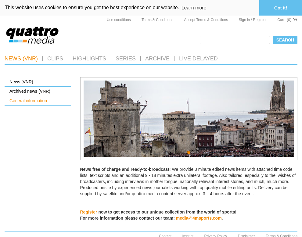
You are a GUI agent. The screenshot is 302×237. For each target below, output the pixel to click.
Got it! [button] (280, 7)
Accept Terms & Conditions (206, 20)
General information (28, 100)
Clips (55, 58)
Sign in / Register (253, 20)
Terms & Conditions (157, 20)
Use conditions (119, 20)
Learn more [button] (194, 7)
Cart (287, 20)
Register (88, 212)
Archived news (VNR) (29, 91)
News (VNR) (21, 58)
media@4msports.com (199, 218)
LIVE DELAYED (198, 58)
